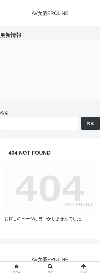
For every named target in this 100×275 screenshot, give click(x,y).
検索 (4, 112)
